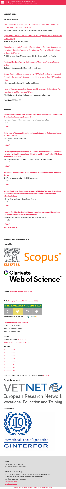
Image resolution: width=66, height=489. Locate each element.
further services (12, 287)
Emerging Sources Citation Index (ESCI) (23, 301)
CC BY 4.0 (22, 339)
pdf (8, 126)
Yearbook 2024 (9, 350)
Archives (46, 375)
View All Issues (9, 228)
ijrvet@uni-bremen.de (11, 481)
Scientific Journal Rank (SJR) (21, 291)
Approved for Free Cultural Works (16, 342)
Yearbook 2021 (9, 359)
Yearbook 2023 (9, 353)
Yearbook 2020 (9, 362)
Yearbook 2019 (9, 365)
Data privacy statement (26, 487)
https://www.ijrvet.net (11, 484)
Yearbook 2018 (9, 368)
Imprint (16, 487)
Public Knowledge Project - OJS (43, 487)
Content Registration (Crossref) (16, 322)
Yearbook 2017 (9, 371)
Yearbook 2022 (9, 356)
